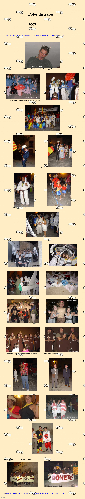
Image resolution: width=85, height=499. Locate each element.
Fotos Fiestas (25, 35)
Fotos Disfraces (50, 35)
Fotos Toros (38, 35)
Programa (19, 35)
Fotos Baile (43, 35)
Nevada (14, 35)
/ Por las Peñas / (31, 35)
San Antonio (9, 35)
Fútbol (56, 35)
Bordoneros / (61, 35)
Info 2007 (3, 35)
